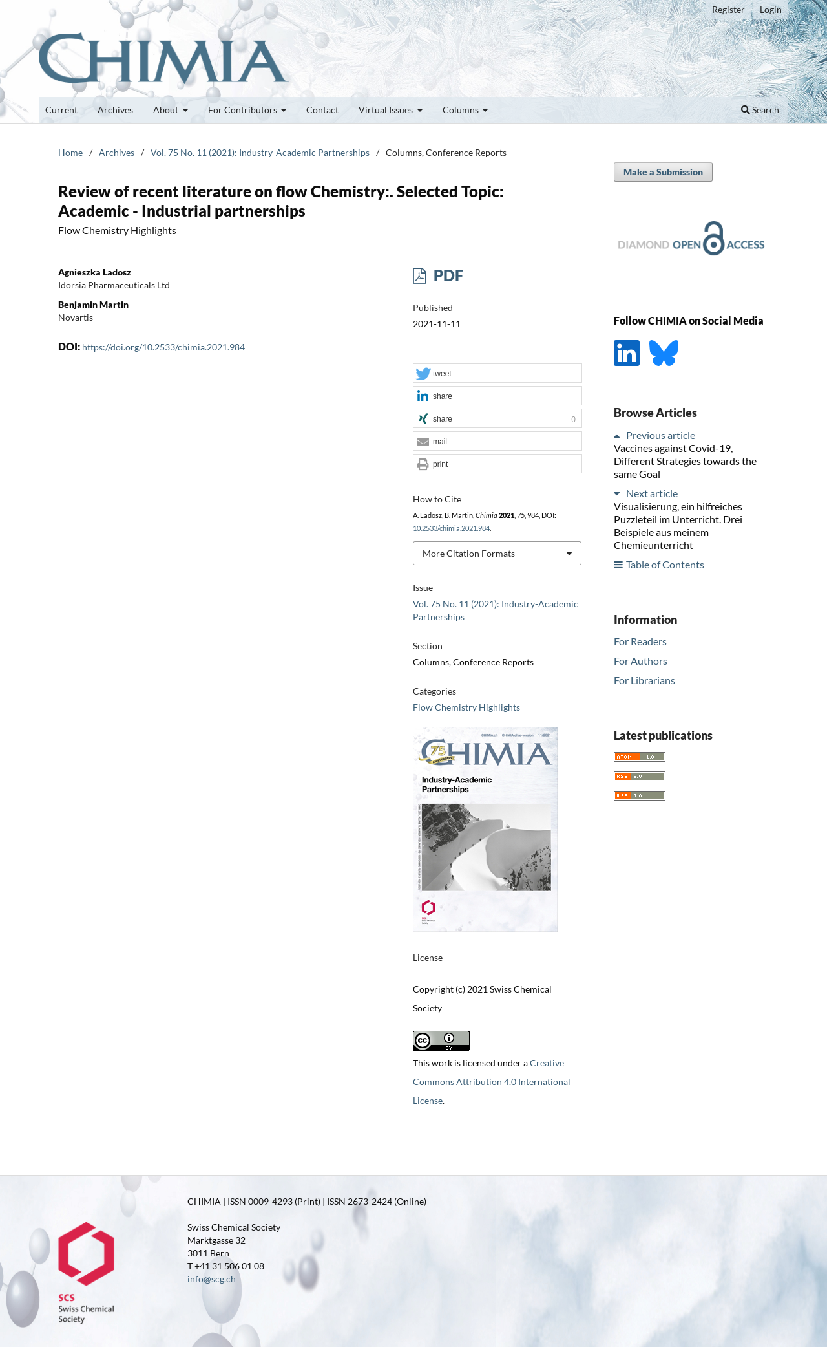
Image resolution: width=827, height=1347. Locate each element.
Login (771, 9)
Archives (115, 109)
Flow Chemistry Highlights (466, 707)
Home (70, 152)
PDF (446, 275)
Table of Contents (665, 564)
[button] (497, 373)
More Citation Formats (469, 553)
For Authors (640, 660)
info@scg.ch (211, 1278)
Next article (652, 493)
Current (61, 109)
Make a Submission (663, 171)
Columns (462, 109)
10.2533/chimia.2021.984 (451, 528)
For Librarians (644, 680)
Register (728, 9)
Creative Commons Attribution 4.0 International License (492, 1081)
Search (760, 109)
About (166, 109)
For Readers (640, 641)
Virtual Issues (387, 109)
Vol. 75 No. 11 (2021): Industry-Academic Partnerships (260, 152)
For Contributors (243, 109)
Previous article (660, 435)
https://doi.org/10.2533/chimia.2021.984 (163, 346)
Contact (322, 109)
